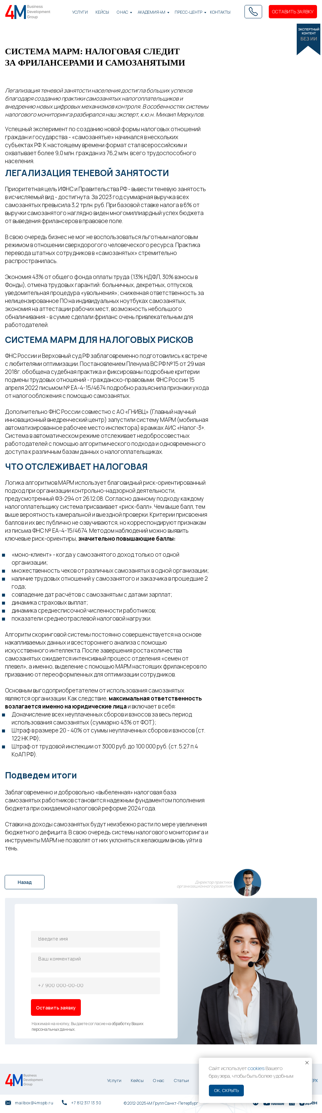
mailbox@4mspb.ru (34, 1103)
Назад (25, 882)
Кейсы (137, 1080)
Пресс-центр (188, 12)
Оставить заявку (56, 1007)
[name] (95, 939)
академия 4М (151, 12)
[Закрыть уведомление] (307, 1062)
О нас (122, 12)
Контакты (220, 12)
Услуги (80, 12)
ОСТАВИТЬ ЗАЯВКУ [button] (293, 11)
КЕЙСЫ (102, 12)
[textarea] (95, 963)
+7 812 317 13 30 (86, 1103)
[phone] (95, 985)
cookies (256, 1068)
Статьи (181, 1080)
